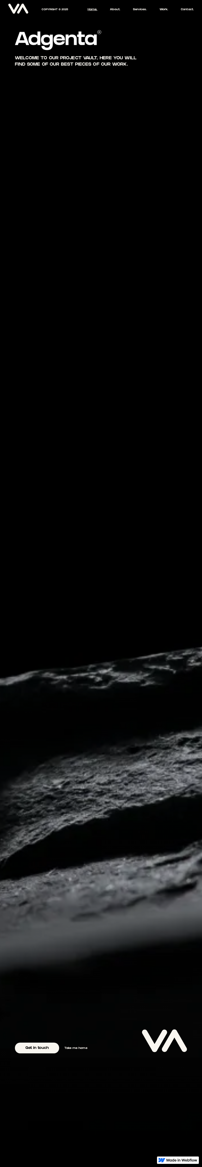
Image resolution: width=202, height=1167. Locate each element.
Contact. (187, 9)
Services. (140, 9)
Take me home (75, 1048)
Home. (93, 9)
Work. (164, 9)
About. (115, 9)
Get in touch (37, 1048)
